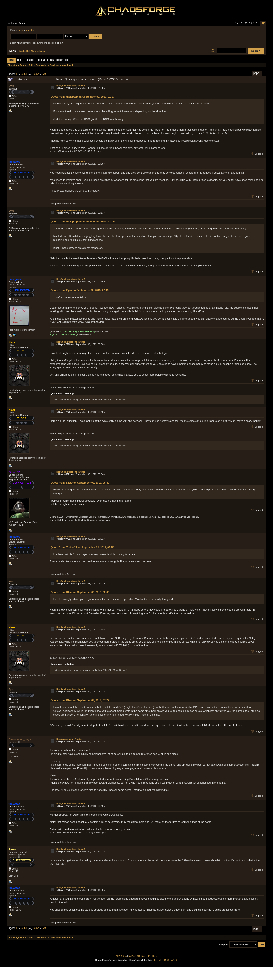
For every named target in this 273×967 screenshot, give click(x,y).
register (30, 30)
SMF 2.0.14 (121, 956)
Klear (12, 342)
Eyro (11, 85)
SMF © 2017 (134, 956)
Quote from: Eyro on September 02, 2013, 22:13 (79, 290)
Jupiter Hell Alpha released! (32, 51)
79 (44, 73)
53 (34, 73)
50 (22, 73)
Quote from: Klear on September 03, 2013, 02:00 (80, 592)
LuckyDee (15, 279)
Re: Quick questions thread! (70, 85)
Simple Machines (149, 956)
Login (50, 60)
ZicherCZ (14, 472)
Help (20, 60)
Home (11, 60)
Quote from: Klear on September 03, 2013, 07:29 (80, 700)
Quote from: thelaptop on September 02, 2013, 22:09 (82, 221)
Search (30, 60)
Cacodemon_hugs (20, 739)
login (20, 30)
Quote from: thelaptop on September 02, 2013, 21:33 (82, 96)
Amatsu (13, 849)
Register (62, 60)
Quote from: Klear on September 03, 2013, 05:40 (80, 482)
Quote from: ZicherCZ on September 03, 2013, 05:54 (82, 547)
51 (25, 73)
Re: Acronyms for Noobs (69, 739)
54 (37, 73)
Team (41, 60)
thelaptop (14, 161)
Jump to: (223, 944)
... (19, 73)
